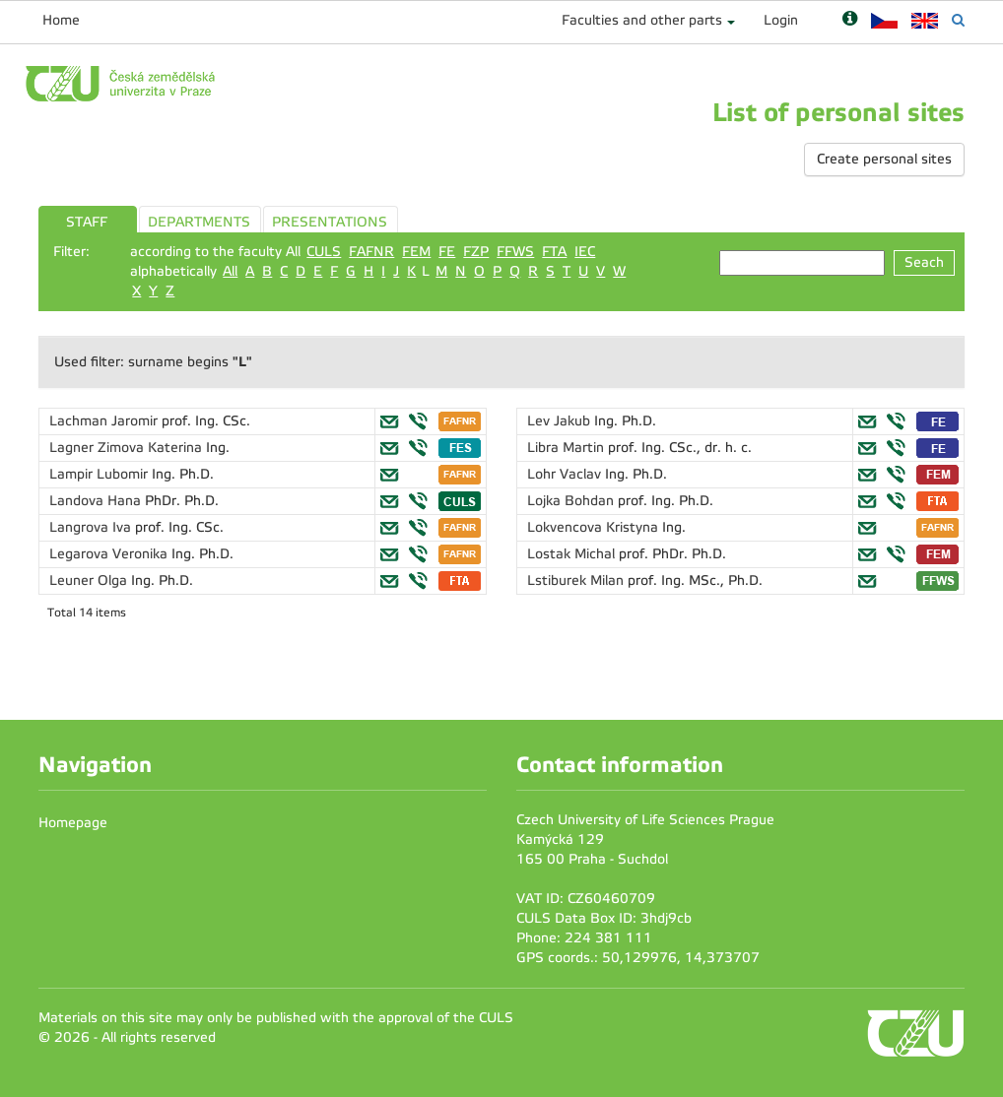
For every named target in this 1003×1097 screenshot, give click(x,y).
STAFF (86, 222)
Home (61, 20)
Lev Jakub (560, 421)
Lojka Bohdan (572, 500)
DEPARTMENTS (199, 222)
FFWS (515, 251)
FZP (476, 251)
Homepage (72, 822)
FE (446, 251)
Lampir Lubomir (100, 474)
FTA (554, 251)
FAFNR (371, 251)
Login (781, 20)
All (230, 271)
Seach (924, 262)
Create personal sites (884, 159)
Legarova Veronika (110, 554)
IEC (584, 251)
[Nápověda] (849, 20)
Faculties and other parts (642, 20)
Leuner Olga (90, 580)
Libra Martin (567, 447)
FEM (416, 251)
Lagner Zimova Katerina (127, 447)
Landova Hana (97, 500)
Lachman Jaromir (105, 421)
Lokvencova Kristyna (594, 527)
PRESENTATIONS (329, 222)
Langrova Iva (92, 527)
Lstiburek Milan (577, 580)
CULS (323, 251)
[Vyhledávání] (958, 20)
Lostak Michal (573, 554)
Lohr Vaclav (566, 474)
